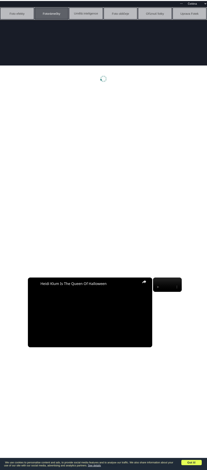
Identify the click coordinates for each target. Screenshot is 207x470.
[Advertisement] (104, 120)
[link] (34, 284)
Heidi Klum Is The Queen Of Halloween (73, 283)
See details (94, 465)
